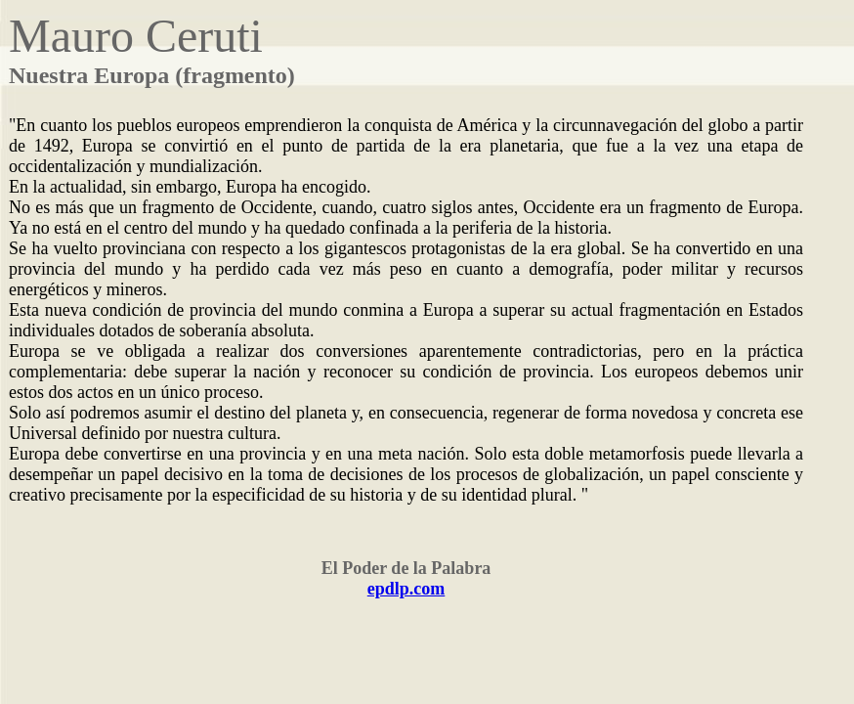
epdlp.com (406, 588)
